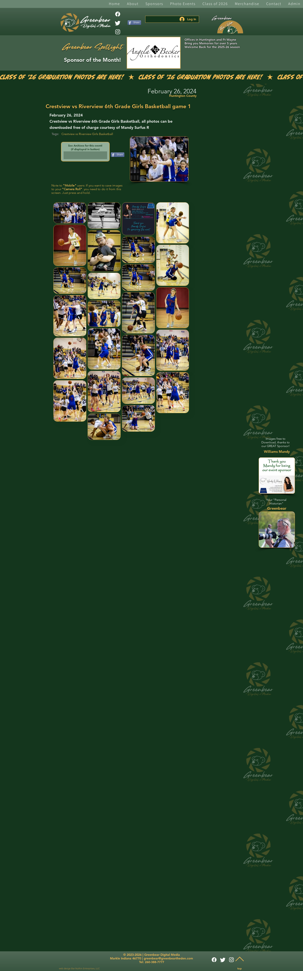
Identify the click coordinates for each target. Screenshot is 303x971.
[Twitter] (117, 23)
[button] (132, 4)
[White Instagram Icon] (117, 32)
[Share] (134, 22)
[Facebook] (117, 14)
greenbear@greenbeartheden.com (168, 958)
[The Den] (230, 27)
